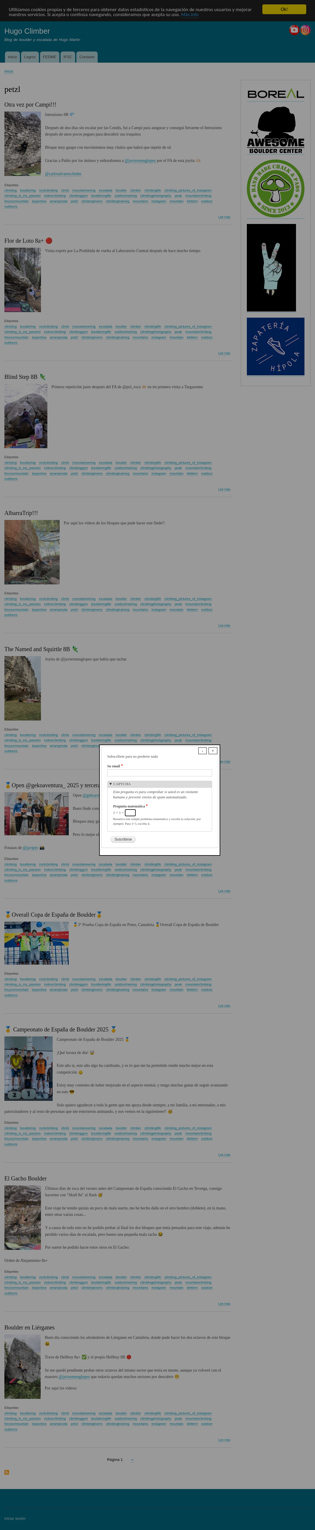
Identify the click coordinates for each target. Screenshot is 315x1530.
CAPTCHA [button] (122, 784)
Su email (113, 766)
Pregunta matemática (129, 806)
